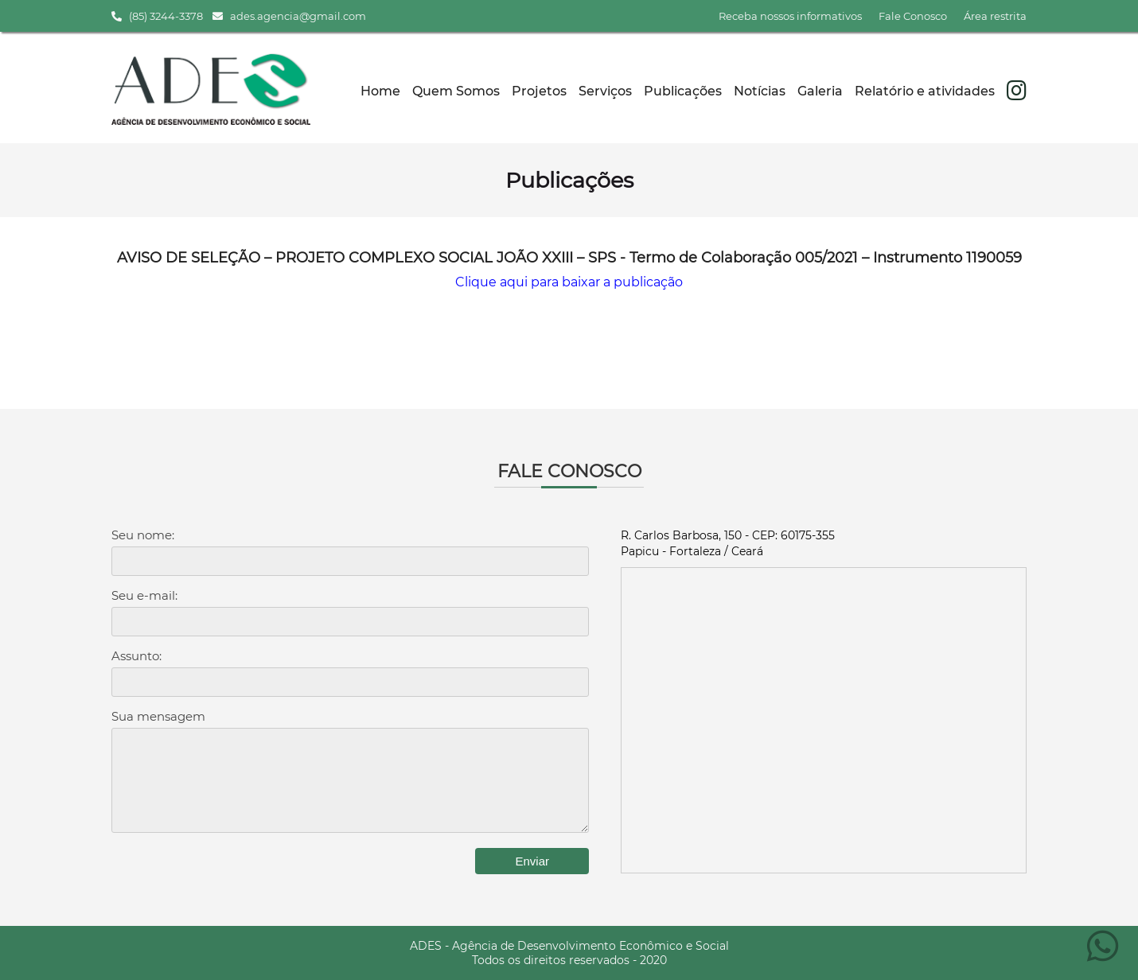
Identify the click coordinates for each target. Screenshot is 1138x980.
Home (380, 91)
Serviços (605, 91)
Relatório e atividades (925, 91)
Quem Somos (456, 91)
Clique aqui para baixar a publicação (569, 282)
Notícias (759, 91)
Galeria (820, 91)
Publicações (683, 91)
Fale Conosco (913, 16)
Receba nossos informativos (790, 16)
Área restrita (995, 16)
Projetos (539, 91)
